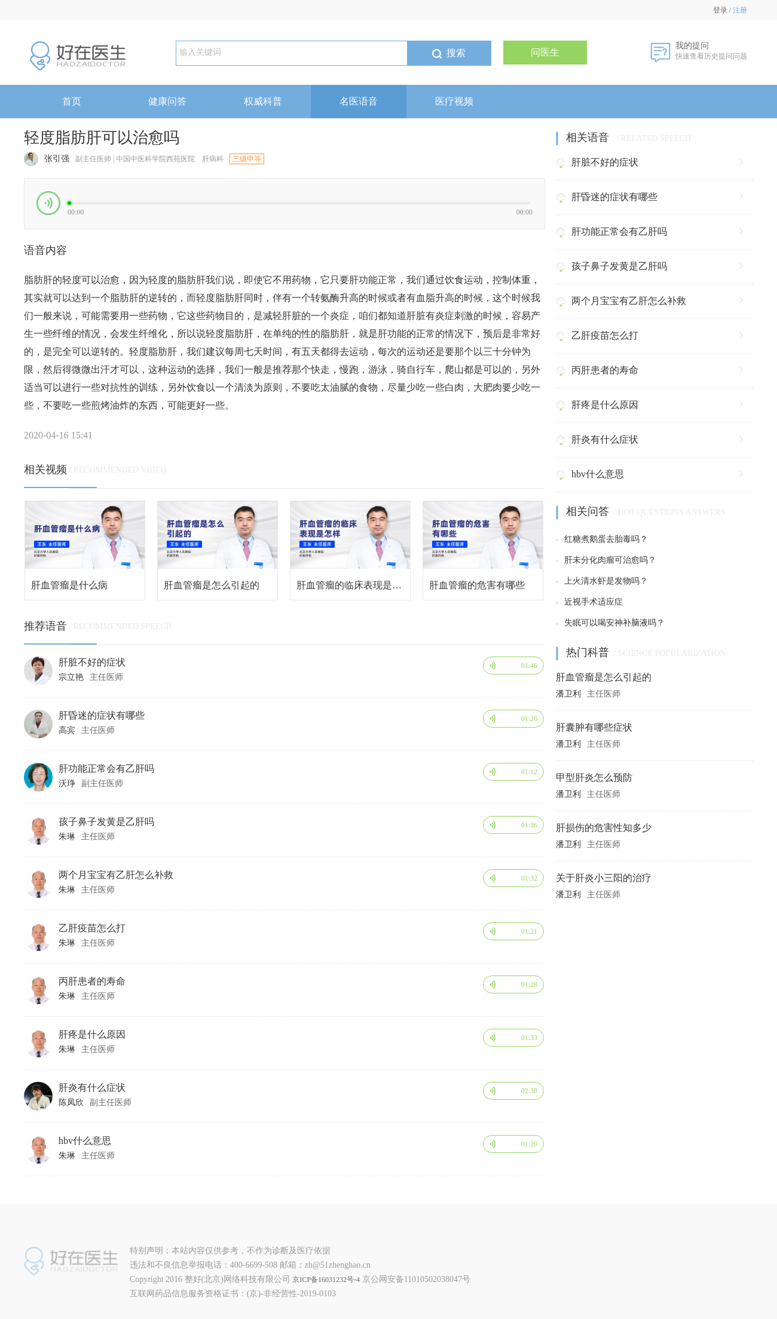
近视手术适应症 (589, 601)
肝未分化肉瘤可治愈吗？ (606, 560)
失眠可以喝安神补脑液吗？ (610, 622)
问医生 (545, 52)
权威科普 (263, 101)
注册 (740, 10)
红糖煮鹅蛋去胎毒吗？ (602, 539)
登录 (720, 10)
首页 (71, 101)
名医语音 (358, 101)
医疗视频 (454, 101)
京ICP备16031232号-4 (326, 1279)
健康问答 (167, 101)
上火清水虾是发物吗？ (602, 580)
